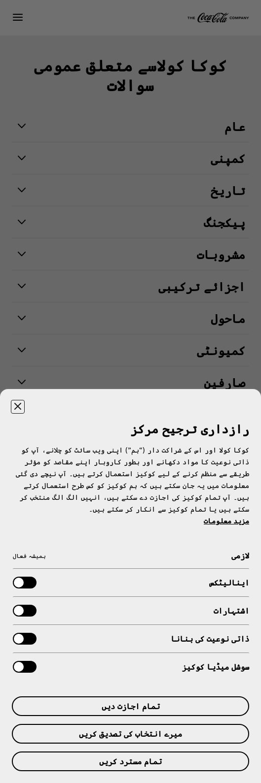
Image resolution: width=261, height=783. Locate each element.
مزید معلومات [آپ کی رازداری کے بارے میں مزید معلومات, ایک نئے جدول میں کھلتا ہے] (226, 521)
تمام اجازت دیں (131, 706)
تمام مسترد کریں (130, 761)
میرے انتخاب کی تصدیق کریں (130, 733)
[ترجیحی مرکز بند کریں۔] (18, 407)
